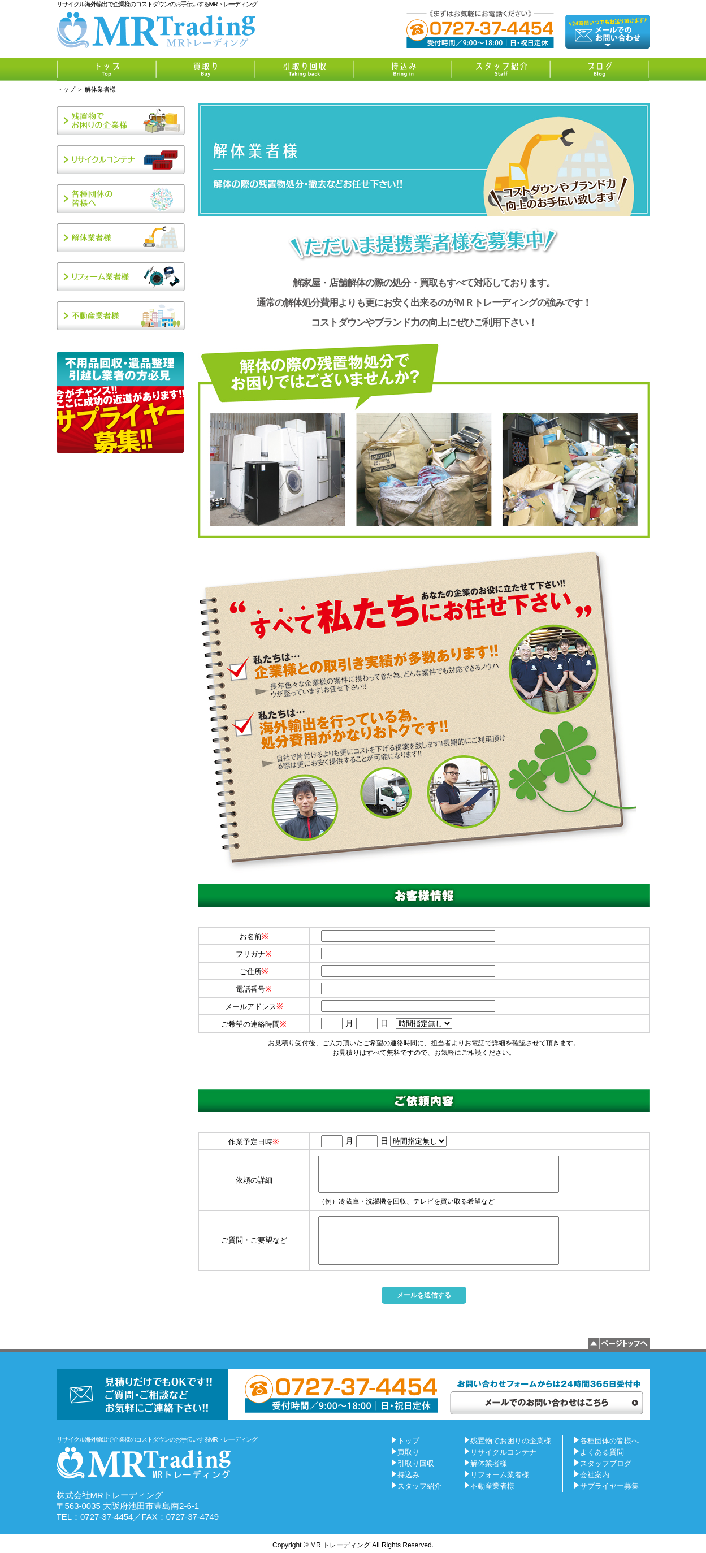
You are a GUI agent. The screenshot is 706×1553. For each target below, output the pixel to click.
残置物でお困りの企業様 (510, 1441)
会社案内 (594, 1474)
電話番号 (254, 989)
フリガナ (254, 954)
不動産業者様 (492, 1486)
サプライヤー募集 (609, 1486)
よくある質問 (602, 1452)
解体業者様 (488, 1463)
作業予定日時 (253, 1141)
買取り (408, 1452)
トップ (66, 89)
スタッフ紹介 (419, 1486)
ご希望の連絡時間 (254, 1024)
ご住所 (254, 971)
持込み (408, 1474)
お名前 (254, 936)
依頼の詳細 (254, 1180)
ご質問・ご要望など (254, 1240)
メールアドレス (254, 1006)
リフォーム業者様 (499, 1474)
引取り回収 (415, 1463)
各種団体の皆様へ (609, 1441)
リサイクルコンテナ (503, 1452)
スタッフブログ (605, 1463)
